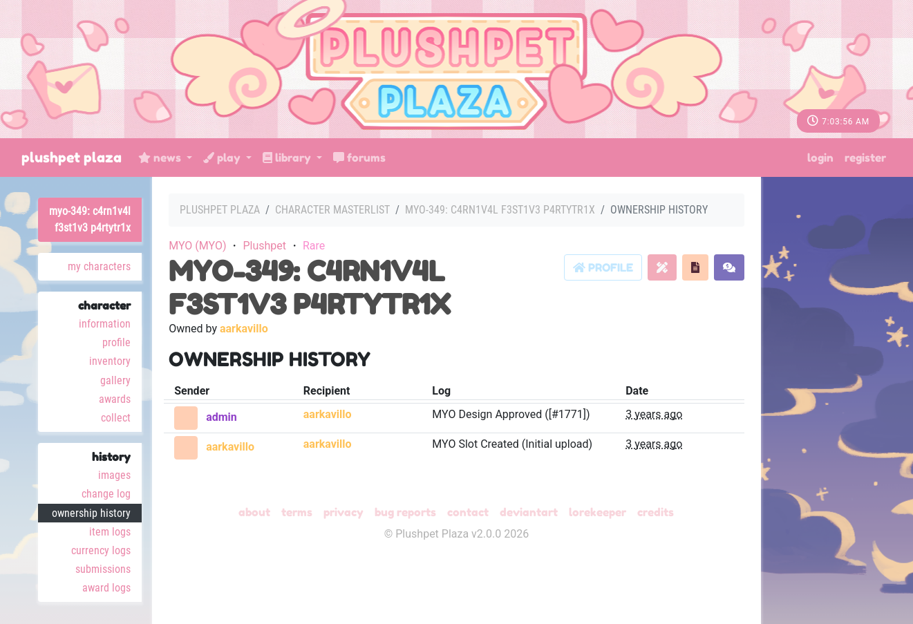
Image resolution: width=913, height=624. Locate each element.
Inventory (110, 361)
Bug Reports (405, 512)
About (254, 512)
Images (114, 475)
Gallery (115, 380)
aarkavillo (244, 328)
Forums (359, 157)
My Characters (99, 266)
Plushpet (264, 245)
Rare (314, 245)
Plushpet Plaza (71, 157)
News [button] (161, 157)
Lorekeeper (597, 512)
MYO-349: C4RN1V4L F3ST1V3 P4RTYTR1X (90, 219)
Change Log (106, 493)
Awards (115, 399)
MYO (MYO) (197, 245)
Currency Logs (101, 550)
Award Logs (106, 587)
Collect (116, 417)
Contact (468, 512)
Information (105, 323)
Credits (655, 512)
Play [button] (223, 157)
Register (865, 157)
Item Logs (110, 531)
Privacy (343, 512)
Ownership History (91, 513)
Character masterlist (332, 209)
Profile (116, 342)
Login (820, 157)
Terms (296, 512)
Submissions (103, 569)
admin (221, 417)
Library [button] (288, 157)
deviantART (529, 512)
